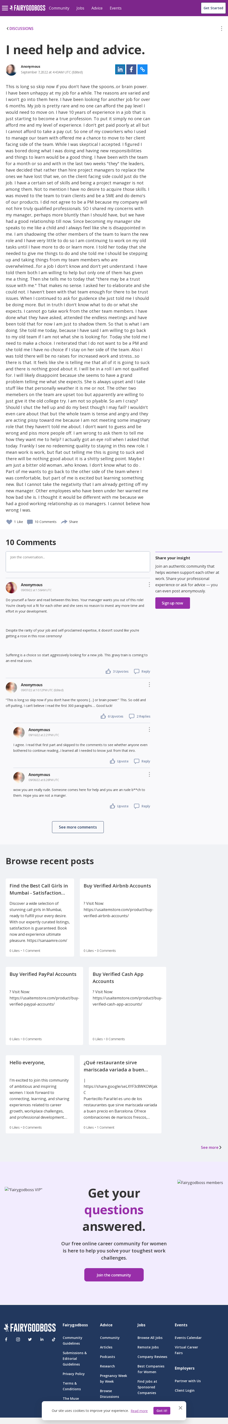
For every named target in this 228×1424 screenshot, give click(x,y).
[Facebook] (6, 1339)
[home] (27, 10)
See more (211, 1147)
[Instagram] (18, 1339)
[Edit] (221, 29)
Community (59, 8)
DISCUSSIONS (19, 28)
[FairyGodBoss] (30, 1328)
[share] (64, 521)
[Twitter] (30, 1339)
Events (116, 8)
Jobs (80, 8)
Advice (97, 8)
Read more (139, 1411)
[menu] (6, 4)
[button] (221, 29)
